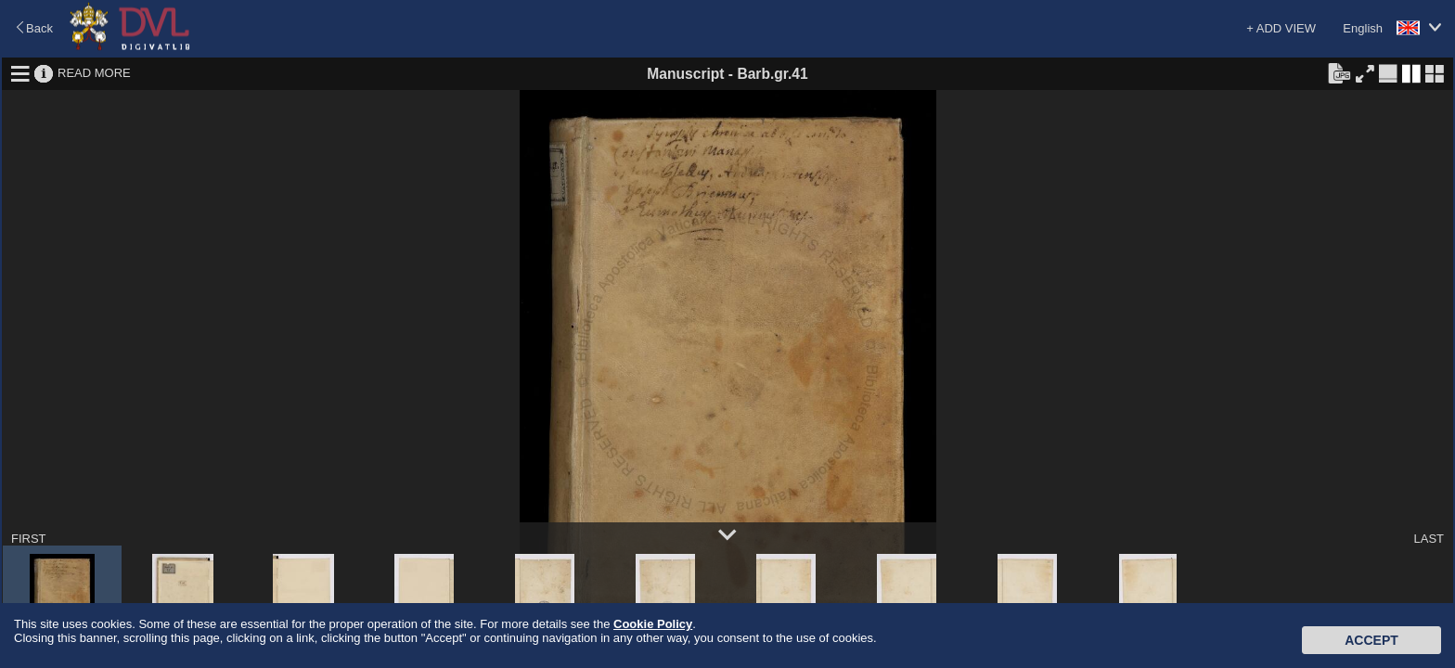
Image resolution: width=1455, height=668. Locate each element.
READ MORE (94, 73)
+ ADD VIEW (1281, 28)
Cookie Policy (652, 624)
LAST (1428, 539)
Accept (1371, 640)
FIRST (28, 539)
